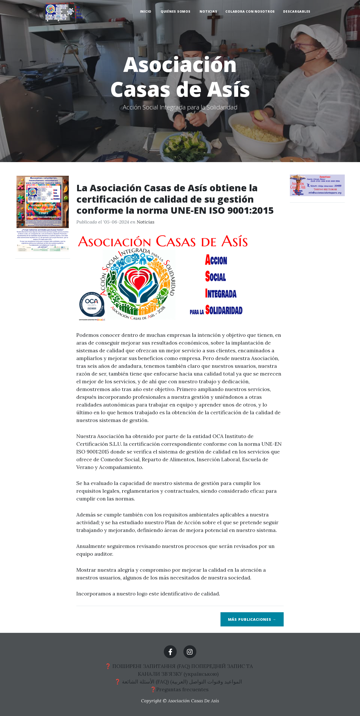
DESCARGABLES (296, 11)
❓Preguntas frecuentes (180, 689)
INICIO (146, 11)
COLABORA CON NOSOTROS (250, 11)
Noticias (145, 222)
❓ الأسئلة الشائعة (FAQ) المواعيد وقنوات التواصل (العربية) (179, 681)
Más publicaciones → (252, 619)
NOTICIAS (208, 11)
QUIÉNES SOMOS (176, 11)
